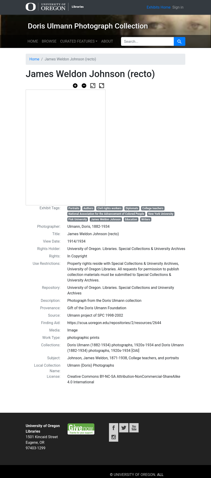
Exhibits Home (159, 7)
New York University (160, 214)
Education (131, 219)
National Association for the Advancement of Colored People (106, 214)
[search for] (147, 41)
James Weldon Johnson (106, 219)
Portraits (73, 208)
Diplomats (132, 208)
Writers (145, 219)
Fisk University (77, 219)
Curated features (77, 41)
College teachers (152, 208)
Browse (49, 41)
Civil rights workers (109, 208)
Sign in (177, 7)
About (107, 41)
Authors (88, 208)
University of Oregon (134, 474)
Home (33, 41)
